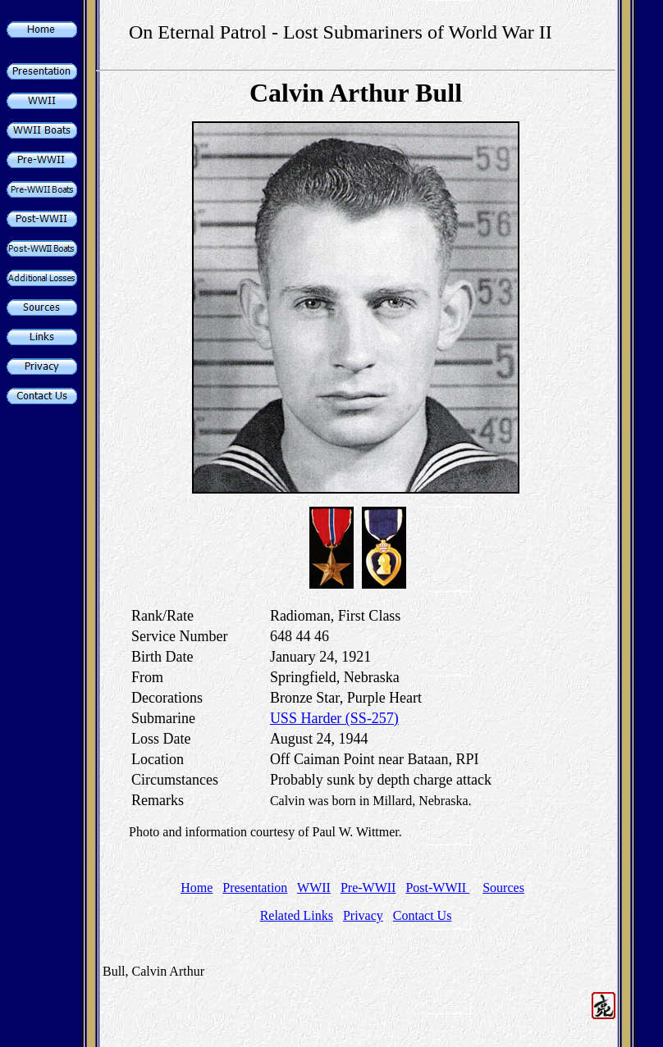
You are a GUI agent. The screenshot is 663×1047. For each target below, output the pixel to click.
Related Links (296, 915)
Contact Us (422, 915)
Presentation (254, 888)
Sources (503, 888)
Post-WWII (437, 888)
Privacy (363, 915)
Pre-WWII (368, 888)
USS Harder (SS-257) (334, 718)
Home (197, 888)
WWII (314, 888)
